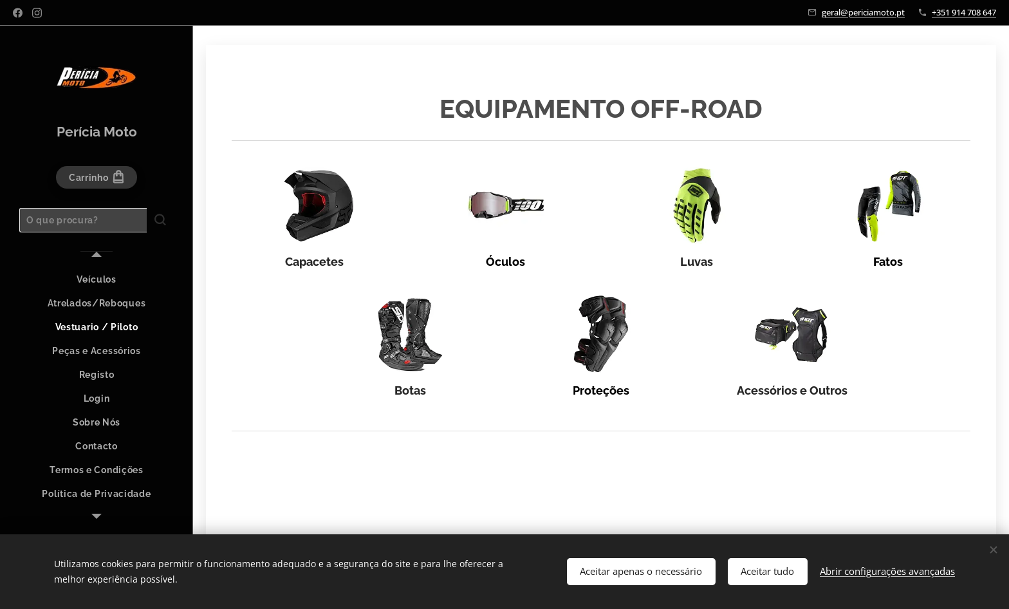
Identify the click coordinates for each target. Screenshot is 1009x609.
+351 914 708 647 (964, 12)
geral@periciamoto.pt (863, 12)
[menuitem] (96, 279)
